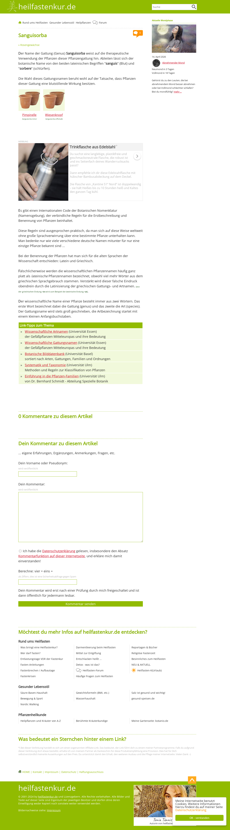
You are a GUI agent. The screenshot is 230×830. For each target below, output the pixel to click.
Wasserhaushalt (85, 698)
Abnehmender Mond (173, 62)
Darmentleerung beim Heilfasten (96, 647)
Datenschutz (68, 772)
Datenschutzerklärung (190, 810)
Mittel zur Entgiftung (88, 653)
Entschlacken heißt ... (89, 659)
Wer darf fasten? (30, 653)
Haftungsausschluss (91, 772)
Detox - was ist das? (88, 664)
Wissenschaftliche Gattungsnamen (51, 342)
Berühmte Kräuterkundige (92, 721)
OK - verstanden (199, 818)
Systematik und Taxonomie (45, 365)
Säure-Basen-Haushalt (33, 692)
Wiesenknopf (54, 115)
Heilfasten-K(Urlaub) (149, 670)
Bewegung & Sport (31, 698)
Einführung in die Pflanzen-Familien (52, 376)
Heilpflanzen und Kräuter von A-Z (40, 721)
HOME (26, 772)
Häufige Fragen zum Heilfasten (94, 676)
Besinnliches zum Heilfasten (149, 659)
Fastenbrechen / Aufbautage (37, 670)
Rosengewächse (30, 45)
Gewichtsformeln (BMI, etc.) (92, 692)
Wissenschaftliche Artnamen (46, 331)
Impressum (51, 772)
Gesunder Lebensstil (61, 22)
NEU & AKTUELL (141, 664)
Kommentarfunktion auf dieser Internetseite (51, 556)
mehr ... (178, 91)
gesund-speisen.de (143, 698)
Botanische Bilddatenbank (45, 354)
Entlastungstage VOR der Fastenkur (41, 659)
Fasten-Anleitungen (32, 664)
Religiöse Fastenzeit (143, 653)
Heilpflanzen (83, 22)
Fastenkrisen (28, 676)
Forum (103, 22)
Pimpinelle (29, 115)
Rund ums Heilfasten (35, 22)
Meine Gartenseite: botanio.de (150, 721)
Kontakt (37, 772)
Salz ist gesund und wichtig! (148, 692)
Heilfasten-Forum (93, 670)
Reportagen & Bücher (144, 647)
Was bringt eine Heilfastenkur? (39, 647)
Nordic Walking (29, 704)
